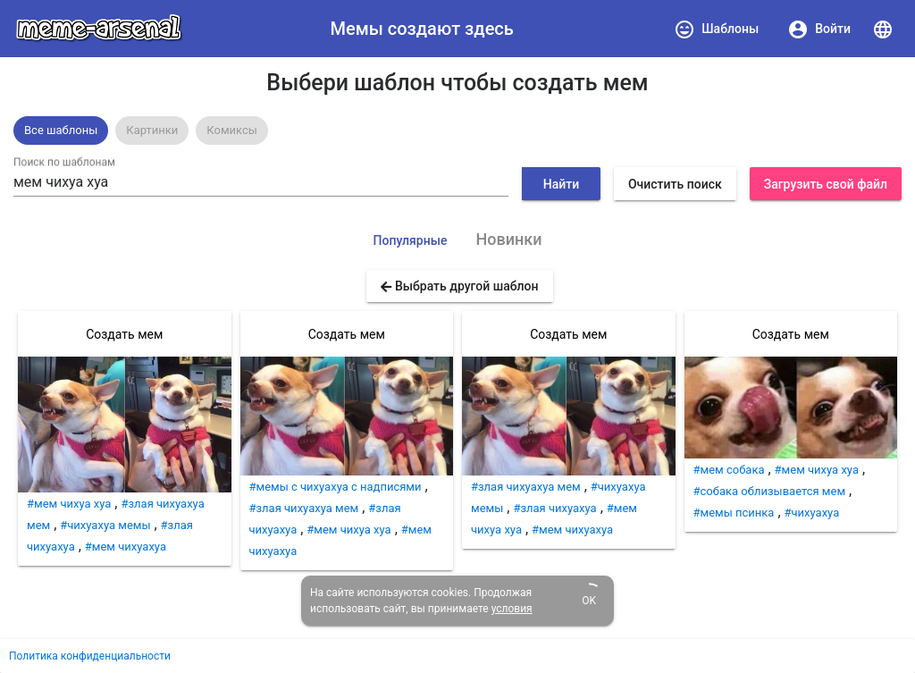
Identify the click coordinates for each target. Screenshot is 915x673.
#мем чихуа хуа (69, 503)
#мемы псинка (734, 512)
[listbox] (457, 130)
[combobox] (260, 182)
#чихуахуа (812, 512)
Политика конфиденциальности (90, 656)
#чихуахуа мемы (105, 525)
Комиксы (231, 130)
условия (512, 608)
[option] (60, 130)
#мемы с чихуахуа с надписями (335, 486)
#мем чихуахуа (125, 546)
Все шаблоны (60, 130)
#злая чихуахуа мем (304, 508)
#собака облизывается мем (769, 491)
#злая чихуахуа (554, 508)
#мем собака (729, 469)
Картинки (152, 130)
